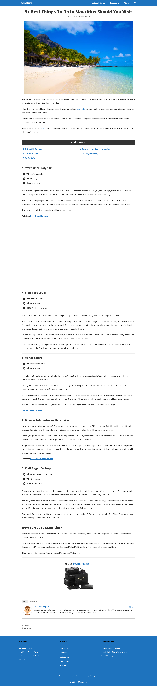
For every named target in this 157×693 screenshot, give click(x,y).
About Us (64, 648)
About (127, 3)
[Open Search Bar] (135, 3)
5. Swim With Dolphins (32, 148)
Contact (63, 652)
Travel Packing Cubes (82, 563)
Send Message (107, 655)
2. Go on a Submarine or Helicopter (95, 148)
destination (82, 108)
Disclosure (64, 661)
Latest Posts (33, 601)
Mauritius (27, 628)
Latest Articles (98, 3)
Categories (114, 3)
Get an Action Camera (32, 410)
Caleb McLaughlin (41, 606)
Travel (26, 625)
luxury (43, 128)
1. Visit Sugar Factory (89, 153)
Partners (63, 665)
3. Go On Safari (29, 157)
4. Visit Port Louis (30, 153)
